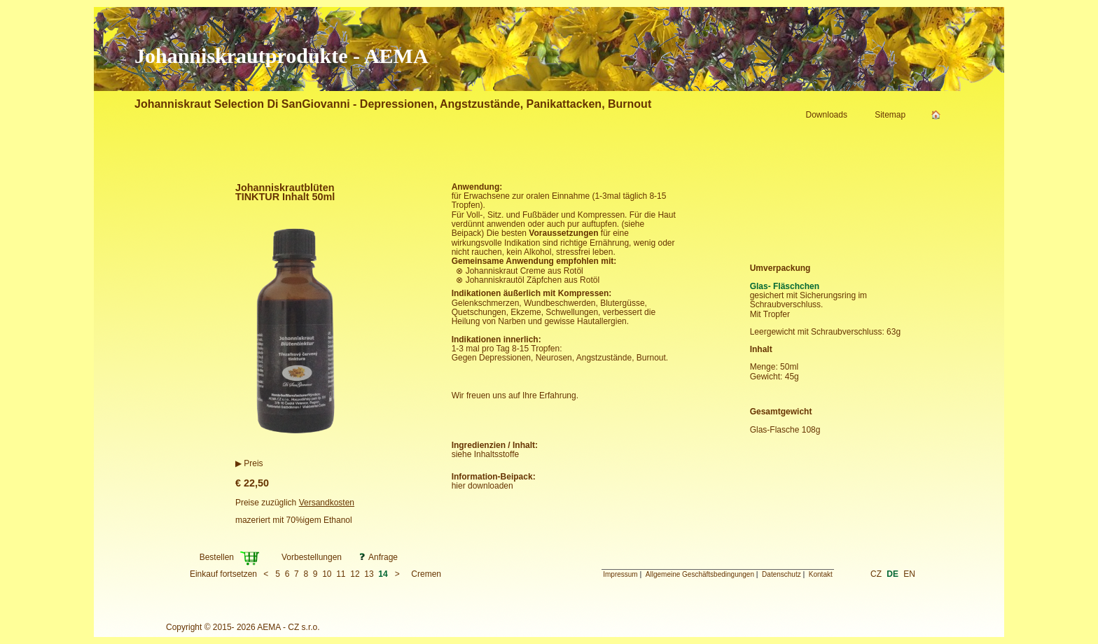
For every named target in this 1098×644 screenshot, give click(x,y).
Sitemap (890, 115)
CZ (876, 574)
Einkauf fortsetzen (223, 574)
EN (909, 574)
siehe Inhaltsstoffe (486, 454)
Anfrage (383, 557)
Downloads (826, 115)
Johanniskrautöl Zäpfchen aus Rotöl (532, 280)
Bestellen (217, 557)
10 (326, 574)
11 (340, 574)
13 (368, 574)
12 (354, 574)
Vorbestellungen (312, 557)
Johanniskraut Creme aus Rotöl (524, 271)
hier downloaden (482, 486)
